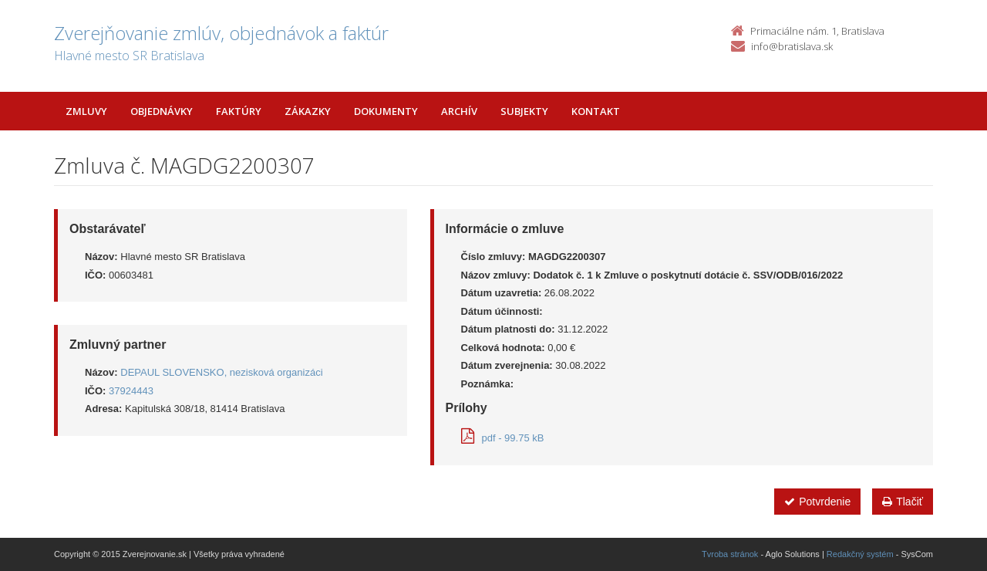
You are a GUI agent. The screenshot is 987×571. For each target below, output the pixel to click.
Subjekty (524, 111)
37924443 (131, 391)
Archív (459, 111)
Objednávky (161, 111)
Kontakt (595, 111)
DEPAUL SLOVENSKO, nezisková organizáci (221, 372)
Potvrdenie (817, 501)
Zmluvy (86, 111)
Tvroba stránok (730, 554)
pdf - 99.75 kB (502, 438)
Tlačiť (902, 501)
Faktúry (238, 111)
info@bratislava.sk (792, 46)
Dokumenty (386, 111)
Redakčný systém (860, 554)
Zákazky (308, 111)
